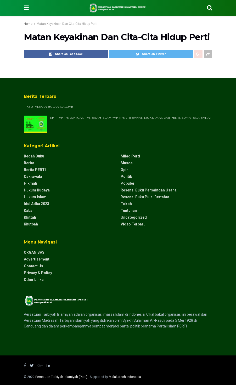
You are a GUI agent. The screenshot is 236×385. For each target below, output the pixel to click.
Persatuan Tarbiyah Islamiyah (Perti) (61, 377)
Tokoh (126, 204)
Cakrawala (33, 176)
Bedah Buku (34, 156)
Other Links (34, 280)
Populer (127, 183)
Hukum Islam (35, 197)
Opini (125, 170)
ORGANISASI (35, 252)
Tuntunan (129, 210)
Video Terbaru (133, 224)
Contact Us (33, 266)
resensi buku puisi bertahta (145, 197)
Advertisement (36, 259)
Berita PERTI (35, 170)
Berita (29, 163)
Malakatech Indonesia (125, 377)
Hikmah (30, 183)
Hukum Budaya (37, 190)
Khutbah (31, 224)
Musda (127, 163)
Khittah (30, 217)
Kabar (29, 210)
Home (28, 24)
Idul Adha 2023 (36, 204)
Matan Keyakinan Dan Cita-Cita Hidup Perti (67, 24)
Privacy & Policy (38, 273)
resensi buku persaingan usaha (149, 190)
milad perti (130, 156)
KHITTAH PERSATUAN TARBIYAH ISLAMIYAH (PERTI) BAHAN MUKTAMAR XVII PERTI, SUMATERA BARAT (131, 118)
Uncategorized (134, 217)
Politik (126, 176)
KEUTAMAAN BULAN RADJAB (50, 107)
